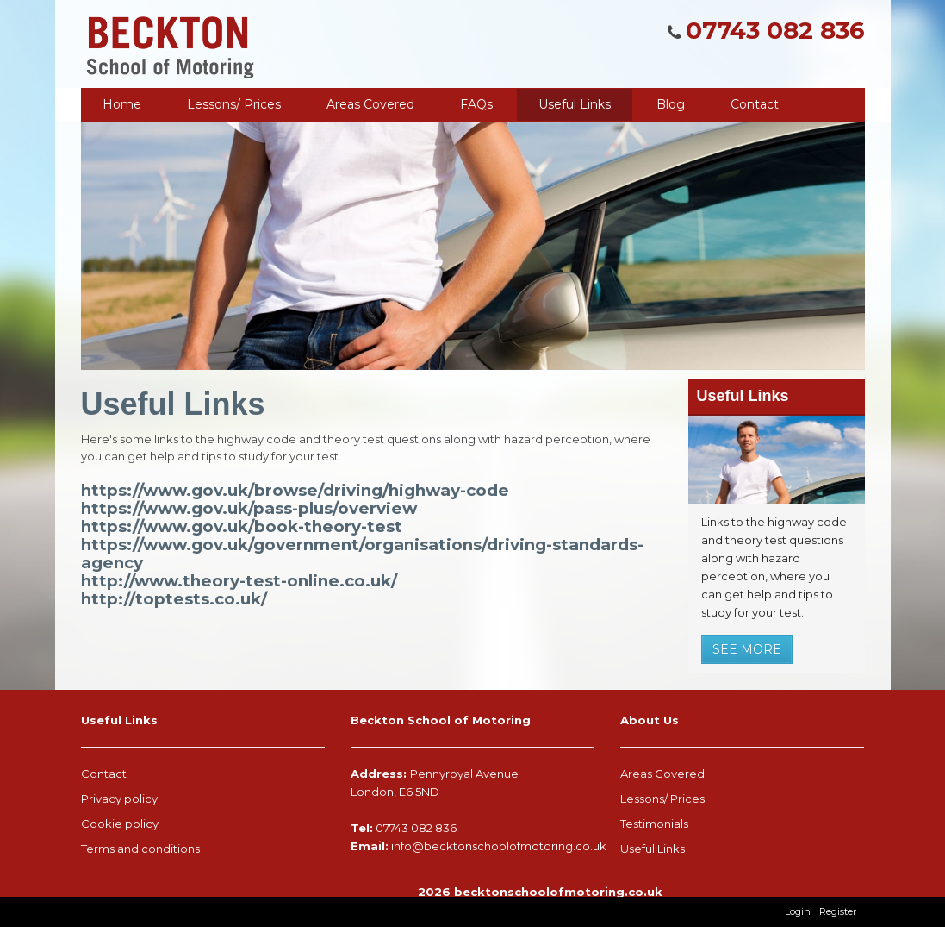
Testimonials (654, 823)
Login (798, 911)
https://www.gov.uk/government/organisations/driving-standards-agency (362, 554)
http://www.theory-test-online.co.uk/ (239, 581)
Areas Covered (662, 773)
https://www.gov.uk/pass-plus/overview (249, 508)
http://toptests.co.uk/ (174, 599)
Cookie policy (120, 823)
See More (746, 649)
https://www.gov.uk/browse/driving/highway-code (295, 490)
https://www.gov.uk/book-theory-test (241, 526)
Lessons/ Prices (234, 104)
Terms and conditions (140, 848)
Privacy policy (119, 798)
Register (837, 911)
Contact (104, 773)
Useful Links (652, 848)
